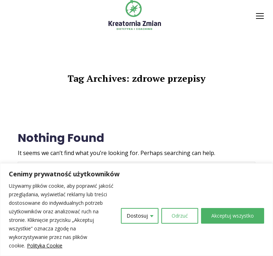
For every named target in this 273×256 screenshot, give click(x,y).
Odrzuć (180, 215)
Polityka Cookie (44, 245)
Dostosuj (137, 215)
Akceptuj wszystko (232, 215)
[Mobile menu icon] (260, 16)
